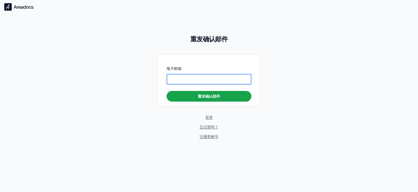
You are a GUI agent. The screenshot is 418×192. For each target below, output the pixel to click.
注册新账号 (209, 136)
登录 (209, 117)
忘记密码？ (209, 126)
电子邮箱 (174, 68)
